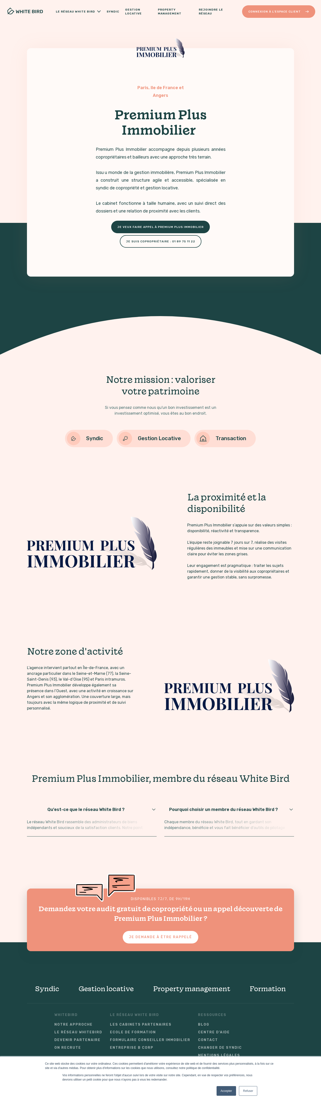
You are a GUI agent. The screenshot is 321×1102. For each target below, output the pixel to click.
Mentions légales (219, 1055)
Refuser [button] (248, 1091)
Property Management (170, 11)
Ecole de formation (133, 1032)
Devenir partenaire (77, 1040)
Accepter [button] (226, 1091)
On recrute (67, 1048)
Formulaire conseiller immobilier (150, 1040)
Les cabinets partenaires (141, 1025)
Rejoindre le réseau (211, 11)
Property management (191, 988)
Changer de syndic (220, 1048)
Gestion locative (135, 11)
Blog (203, 1025)
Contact (208, 1040)
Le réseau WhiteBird (78, 1032)
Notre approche (73, 1025)
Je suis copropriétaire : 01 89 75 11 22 (160, 241)
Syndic (113, 11)
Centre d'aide (214, 1032)
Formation (268, 988)
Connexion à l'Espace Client (278, 11)
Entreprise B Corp (132, 1048)
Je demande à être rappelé (160, 937)
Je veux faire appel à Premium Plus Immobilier (160, 227)
